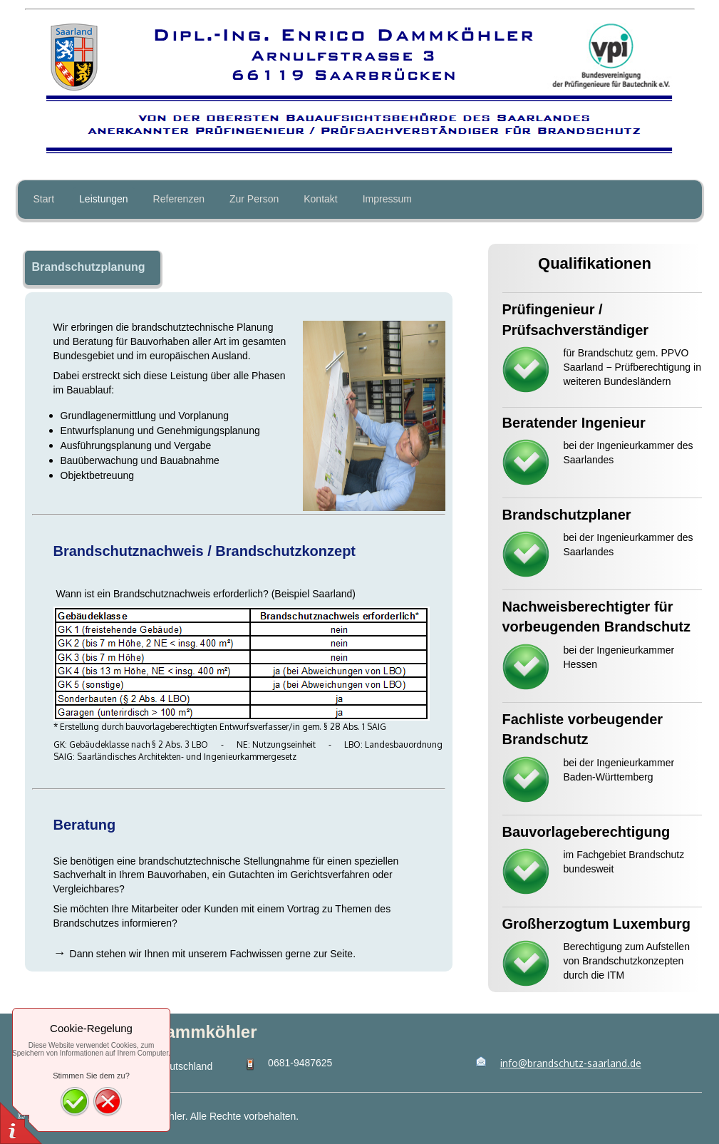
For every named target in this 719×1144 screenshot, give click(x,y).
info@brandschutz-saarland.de (570, 1063)
